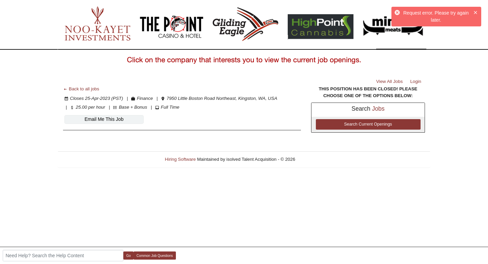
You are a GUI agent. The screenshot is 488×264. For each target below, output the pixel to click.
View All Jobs (389, 81)
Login (415, 81)
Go (128, 256)
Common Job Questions (155, 256)
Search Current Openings (368, 124)
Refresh (315, 159)
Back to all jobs (81, 88)
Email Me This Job (104, 119)
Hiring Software (180, 159)
